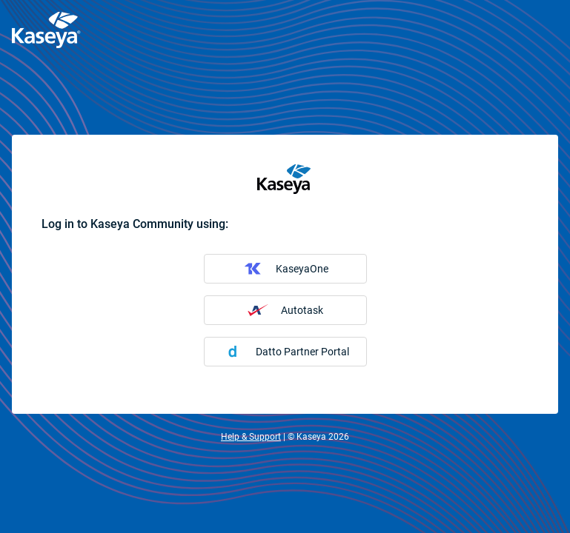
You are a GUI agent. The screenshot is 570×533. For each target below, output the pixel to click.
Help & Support (251, 437)
